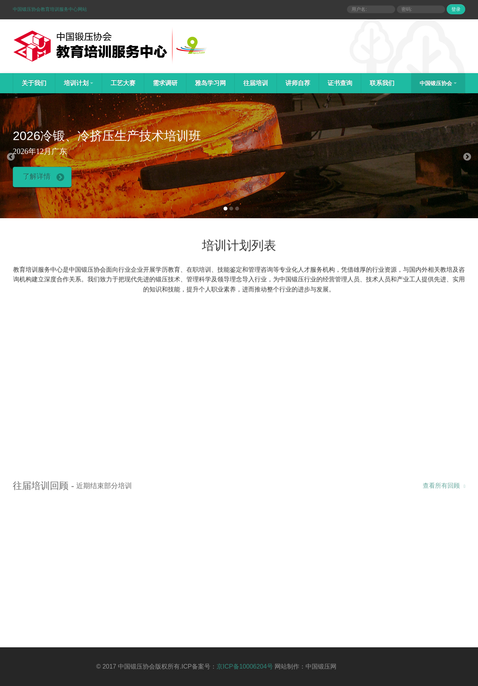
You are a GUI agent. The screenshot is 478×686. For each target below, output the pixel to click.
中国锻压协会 (438, 83)
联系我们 (382, 83)
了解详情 (43, 177)
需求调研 (165, 83)
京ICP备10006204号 (245, 666)
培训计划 (78, 83)
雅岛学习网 (210, 83)
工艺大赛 (123, 83)
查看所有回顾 (444, 487)
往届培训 (255, 83)
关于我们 (34, 83)
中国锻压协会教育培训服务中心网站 (50, 9)
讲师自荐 (297, 83)
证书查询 (340, 83)
